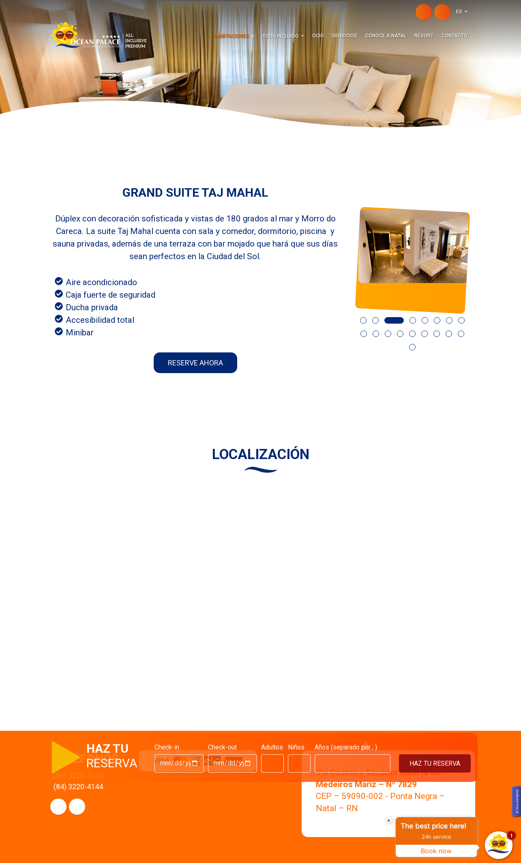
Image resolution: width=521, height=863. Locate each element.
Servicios (344, 36)
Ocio (318, 36)
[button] (360, 327)
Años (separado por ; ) (346, 747)
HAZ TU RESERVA (435, 763)
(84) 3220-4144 (78, 786)
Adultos (272, 747)
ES (459, 12)
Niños (296, 747)
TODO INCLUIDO (281, 36)
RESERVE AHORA (195, 363)
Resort (423, 36)
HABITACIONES (232, 36)
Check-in (166, 747)
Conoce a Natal (385, 36)
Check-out (222, 747)
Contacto (454, 36)
